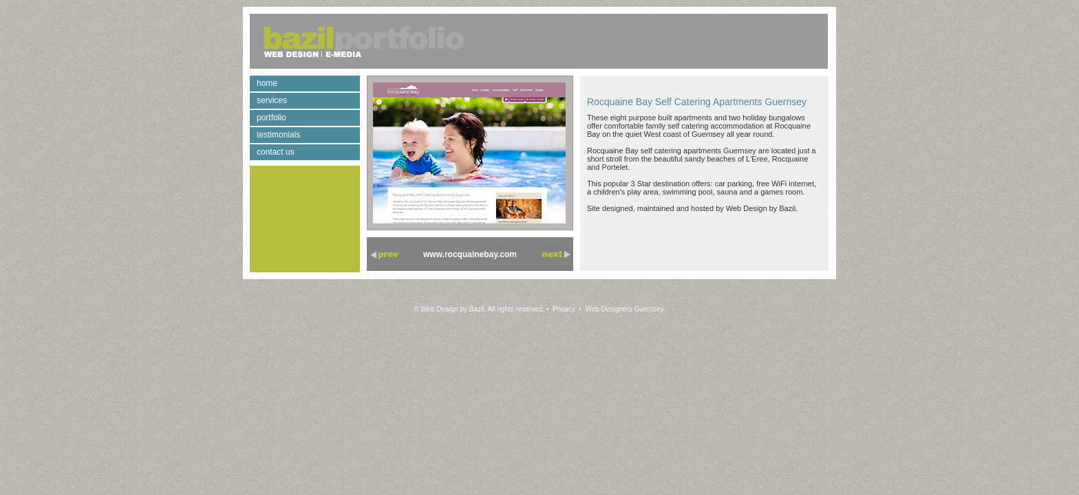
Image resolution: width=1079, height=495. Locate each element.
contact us (276, 152)
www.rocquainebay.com (470, 254)
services (272, 100)
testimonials (278, 135)
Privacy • (566, 309)
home (267, 83)
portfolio (271, 117)
